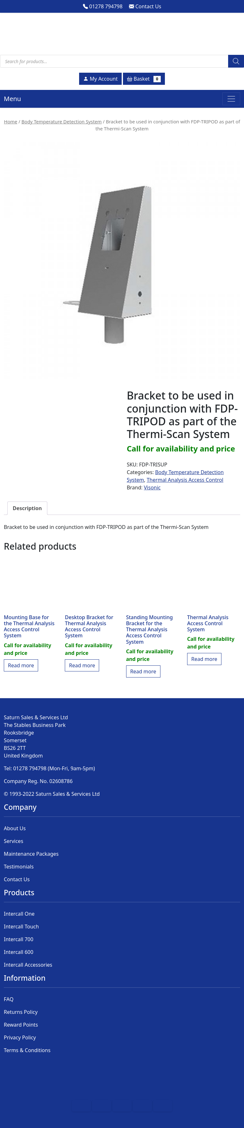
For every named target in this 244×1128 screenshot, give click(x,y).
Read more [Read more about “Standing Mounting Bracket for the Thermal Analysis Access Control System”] (143, 671)
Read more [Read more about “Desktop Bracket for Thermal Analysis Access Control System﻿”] (82, 665)
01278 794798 (103, 6)
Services (13, 841)
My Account (100, 78)
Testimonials (19, 866)
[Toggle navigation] (231, 98)
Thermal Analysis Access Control (185, 479)
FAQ (8, 999)
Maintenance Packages (31, 853)
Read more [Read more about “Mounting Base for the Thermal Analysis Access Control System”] (21, 665)
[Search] (236, 61)
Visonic (152, 487)
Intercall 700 (18, 939)
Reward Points (21, 1024)
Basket (143, 78)
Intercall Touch (21, 926)
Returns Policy (20, 1011)
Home (10, 121)
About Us (15, 828)
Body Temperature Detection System (62, 121)
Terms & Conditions (27, 1050)
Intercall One (19, 913)
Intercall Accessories (28, 964)
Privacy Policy (20, 1037)
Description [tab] (27, 508)
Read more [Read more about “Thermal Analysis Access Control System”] (204, 659)
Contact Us (145, 6)
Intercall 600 (18, 952)
